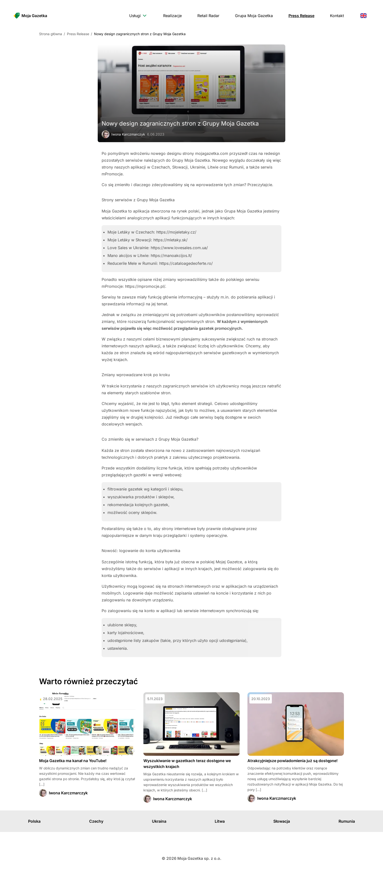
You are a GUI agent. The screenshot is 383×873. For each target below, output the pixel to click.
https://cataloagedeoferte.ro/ (186, 263)
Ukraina (159, 821)
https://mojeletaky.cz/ (176, 232)
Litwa (220, 821)
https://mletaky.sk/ (170, 239)
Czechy (96, 821)
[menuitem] (138, 15)
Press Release (78, 34)
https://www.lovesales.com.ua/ (179, 247)
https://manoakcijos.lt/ (171, 255)
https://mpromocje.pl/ (145, 286)
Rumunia (347, 821)
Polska (34, 821)
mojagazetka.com (211, 153)
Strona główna (50, 34)
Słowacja (281, 821)
